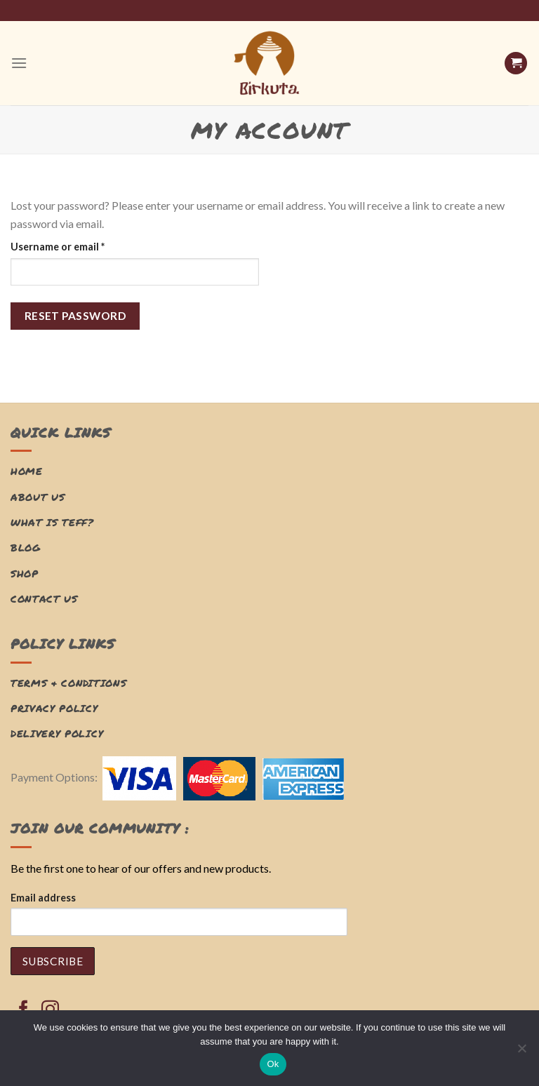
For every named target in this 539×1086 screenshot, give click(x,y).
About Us (38, 497)
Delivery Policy (57, 733)
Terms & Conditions (68, 683)
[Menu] (19, 63)
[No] (521, 1052)
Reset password (75, 315)
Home (27, 471)
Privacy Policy (54, 708)
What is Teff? (52, 522)
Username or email (79, 246)
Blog (26, 547)
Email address (43, 898)
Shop (25, 573)
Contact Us (44, 598)
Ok (273, 1064)
